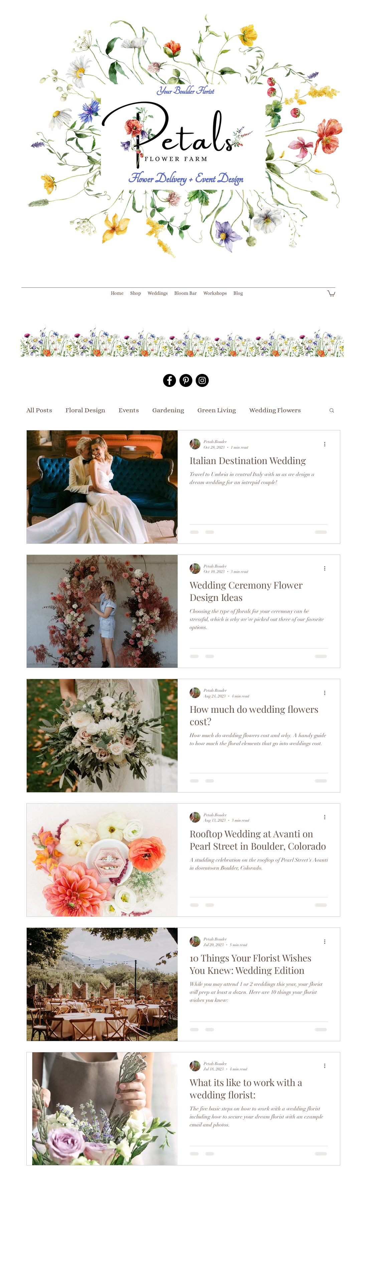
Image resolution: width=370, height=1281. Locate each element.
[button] (331, 293)
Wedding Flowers (275, 410)
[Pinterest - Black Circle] (185, 380)
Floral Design (85, 410)
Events (129, 410)
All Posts (39, 410)
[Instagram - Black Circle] (202, 380)
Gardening (168, 410)
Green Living (216, 410)
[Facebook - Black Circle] (169, 380)
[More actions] (327, 444)
